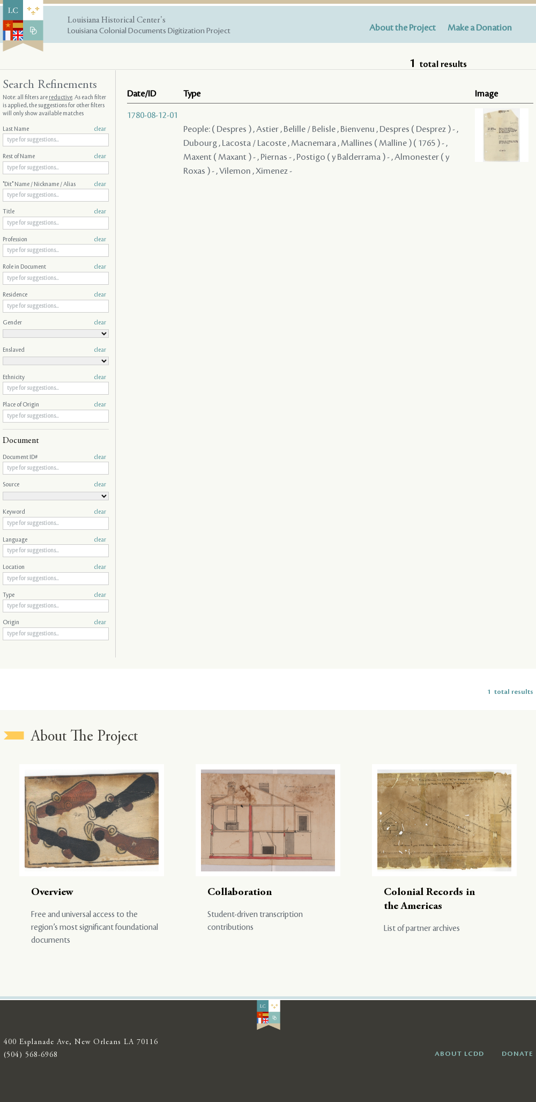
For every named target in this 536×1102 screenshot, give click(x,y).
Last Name (54, 129)
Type (54, 595)
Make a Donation (480, 28)
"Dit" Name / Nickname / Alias (54, 184)
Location (54, 567)
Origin (54, 622)
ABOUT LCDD (459, 1053)
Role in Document (54, 267)
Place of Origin (54, 405)
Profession (54, 239)
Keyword (54, 512)
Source (54, 485)
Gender (54, 323)
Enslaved (54, 350)
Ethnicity (54, 377)
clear (100, 129)
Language (54, 540)
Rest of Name (54, 156)
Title (54, 212)
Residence (54, 295)
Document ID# (54, 457)
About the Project (402, 28)
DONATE (517, 1053)
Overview (52, 892)
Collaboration (239, 892)
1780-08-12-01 (152, 115)
